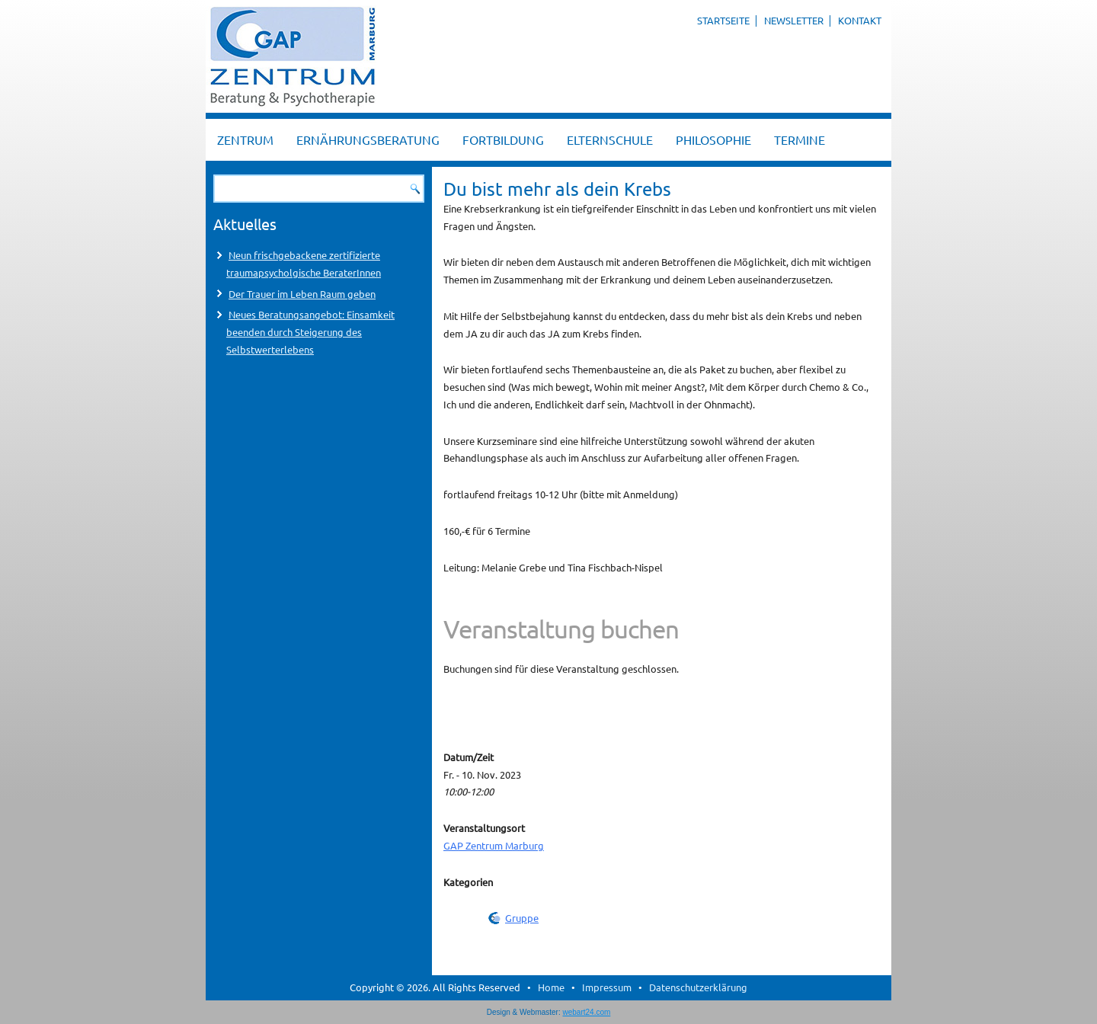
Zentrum (245, 139)
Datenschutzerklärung (698, 987)
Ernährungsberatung (368, 139)
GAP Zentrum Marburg (493, 845)
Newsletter (794, 20)
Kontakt (859, 20)
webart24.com (587, 1012)
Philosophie (713, 139)
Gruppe (522, 917)
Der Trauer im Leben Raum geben (302, 293)
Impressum (607, 987)
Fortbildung (503, 139)
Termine (799, 139)
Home (551, 987)
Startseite (723, 20)
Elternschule (610, 139)
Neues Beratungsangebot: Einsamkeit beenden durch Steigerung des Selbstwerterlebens (310, 332)
